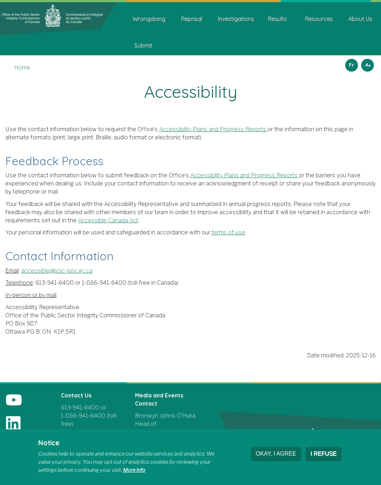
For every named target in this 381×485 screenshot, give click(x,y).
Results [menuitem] (277, 18)
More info (134, 470)
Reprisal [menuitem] (191, 18)
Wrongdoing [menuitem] (149, 18)
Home (22, 67)
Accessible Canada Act (108, 220)
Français (350, 63)
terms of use (228, 232)
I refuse (323, 454)
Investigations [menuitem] (236, 18)
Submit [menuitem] (143, 45)
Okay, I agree (276, 454)
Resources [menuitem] (319, 18)
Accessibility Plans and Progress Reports (212, 129)
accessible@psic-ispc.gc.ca (57, 270)
